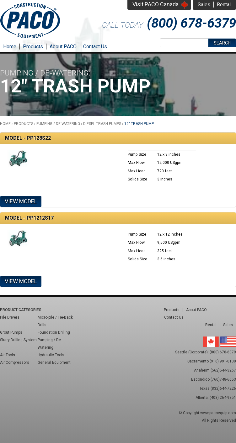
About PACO (63, 47)
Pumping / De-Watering (58, 124)
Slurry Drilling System (18, 340)
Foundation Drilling (54, 332)
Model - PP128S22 (28, 138)
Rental (224, 5)
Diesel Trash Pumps (102, 124)
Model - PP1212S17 (29, 218)
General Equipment (54, 362)
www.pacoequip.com (218, 413)
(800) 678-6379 (191, 23)
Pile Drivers (9, 317)
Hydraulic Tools (51, 355)
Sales (204, 5)
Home (9, 47)
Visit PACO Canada (155, 4)
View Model (21, 201)
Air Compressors (14, 362)
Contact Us (95, 47)
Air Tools (7, 355)
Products (33, 47)
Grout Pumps (11, 332)
